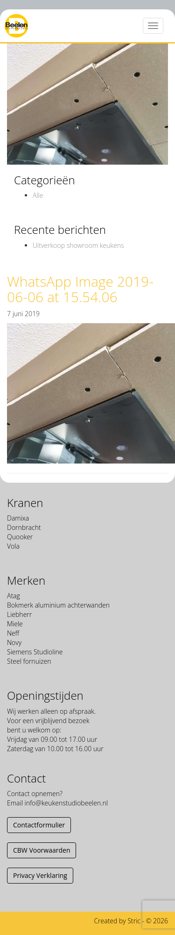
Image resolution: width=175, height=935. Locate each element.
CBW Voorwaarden (41, 850)
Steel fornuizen (29, 661)
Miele (15, 623)
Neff (13, 633)
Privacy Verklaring (40, 875)
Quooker (20, 536)
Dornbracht (24, 527)
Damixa (18, 518)
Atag (13, 595)
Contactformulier (39, 824)
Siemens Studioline (35, 651)
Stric (133, 920)
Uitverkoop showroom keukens (78, 245)
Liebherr (19, 614)
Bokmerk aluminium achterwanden (58, 605)
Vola (13, 546)
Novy (14, 642)
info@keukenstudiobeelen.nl (65, 802)
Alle (38, 195)
